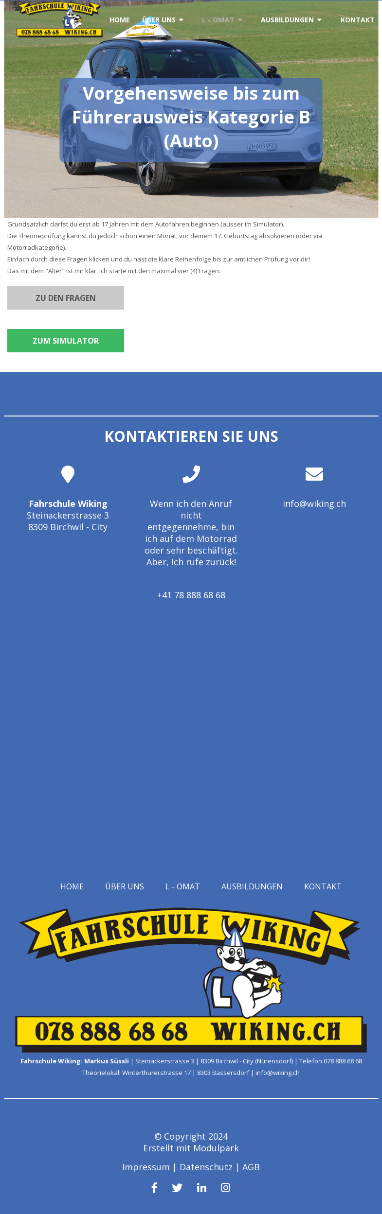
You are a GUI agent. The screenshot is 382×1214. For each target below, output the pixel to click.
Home (119, 19)
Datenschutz (206, 1167)
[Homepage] (60, 34)
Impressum (146, 1167)
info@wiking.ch (314, 503)
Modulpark (216, 1148)
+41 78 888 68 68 (191, 595)
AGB (251, 1167)
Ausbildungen (287, 19)
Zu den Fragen (66, 298)
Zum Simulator (66, 340)
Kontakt (358, 19)
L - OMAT (218, 19)
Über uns (159, 19)
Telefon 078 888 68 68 (330, 1061)
